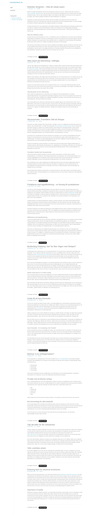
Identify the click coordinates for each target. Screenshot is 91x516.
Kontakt (12, 10)
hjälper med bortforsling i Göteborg (42, 254)
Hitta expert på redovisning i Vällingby (43, 61)
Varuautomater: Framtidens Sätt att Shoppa (45, 119)
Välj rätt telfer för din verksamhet (41, 425)
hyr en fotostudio (39, 308)
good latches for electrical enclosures (68, 474)
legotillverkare (71, 192)
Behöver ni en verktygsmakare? (40, 354)
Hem (11, 7)
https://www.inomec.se (32, 434)
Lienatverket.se (16, 2)
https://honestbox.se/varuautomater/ (63, 126)
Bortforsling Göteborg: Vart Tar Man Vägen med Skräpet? (51, 246)
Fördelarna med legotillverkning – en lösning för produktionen (53, 184)
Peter (39, 8)
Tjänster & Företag (43, 56)
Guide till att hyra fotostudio (38, 298)
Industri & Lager (42, 242)
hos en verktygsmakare (62, 358)
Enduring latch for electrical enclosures (43, 470)
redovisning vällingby (34, 68)
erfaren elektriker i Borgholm (34, 13)
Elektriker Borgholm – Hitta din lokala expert (46, 7)
